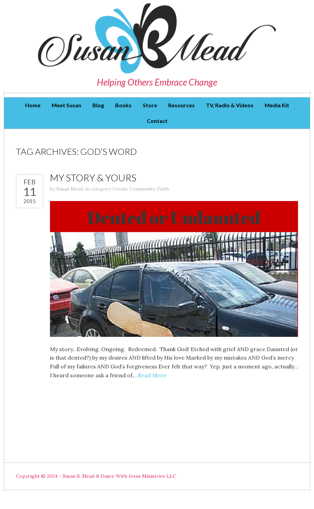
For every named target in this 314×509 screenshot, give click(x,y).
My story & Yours (93, 177)
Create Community (133, 189)
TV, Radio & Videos (230, 105)
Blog (98, 105)
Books (123, 105)
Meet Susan (66, 105)
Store (150, 105)
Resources (181, 105)
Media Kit (277, 105)
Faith (163, 189)
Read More (152, 375)
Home (32, 105)
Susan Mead (69, 189)
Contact (157, 120)
